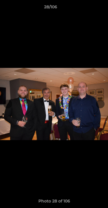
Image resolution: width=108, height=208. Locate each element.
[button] (87, 8)
